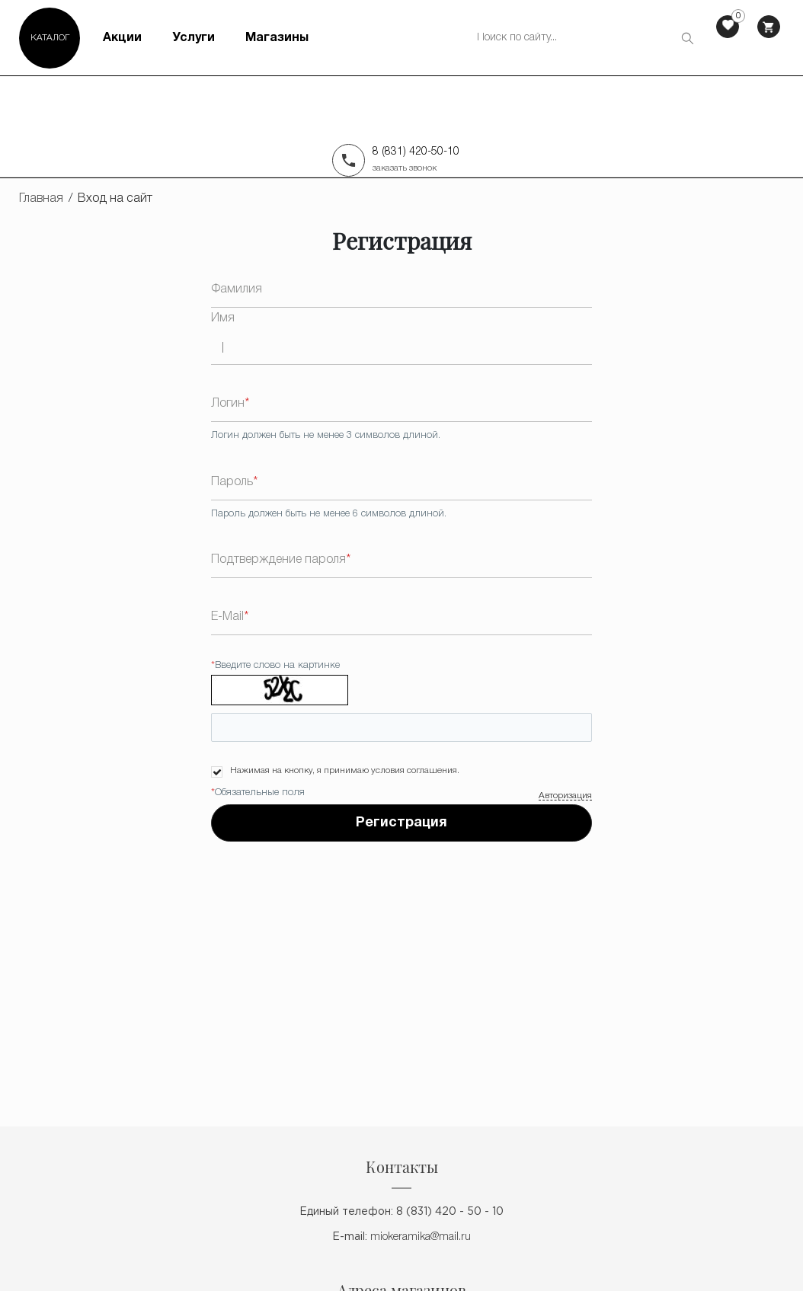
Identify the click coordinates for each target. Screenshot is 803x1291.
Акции (122, 38)
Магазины (277, 38)
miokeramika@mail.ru (420, 1237)
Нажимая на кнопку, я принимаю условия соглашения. (344, 770)
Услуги (193, 38)
